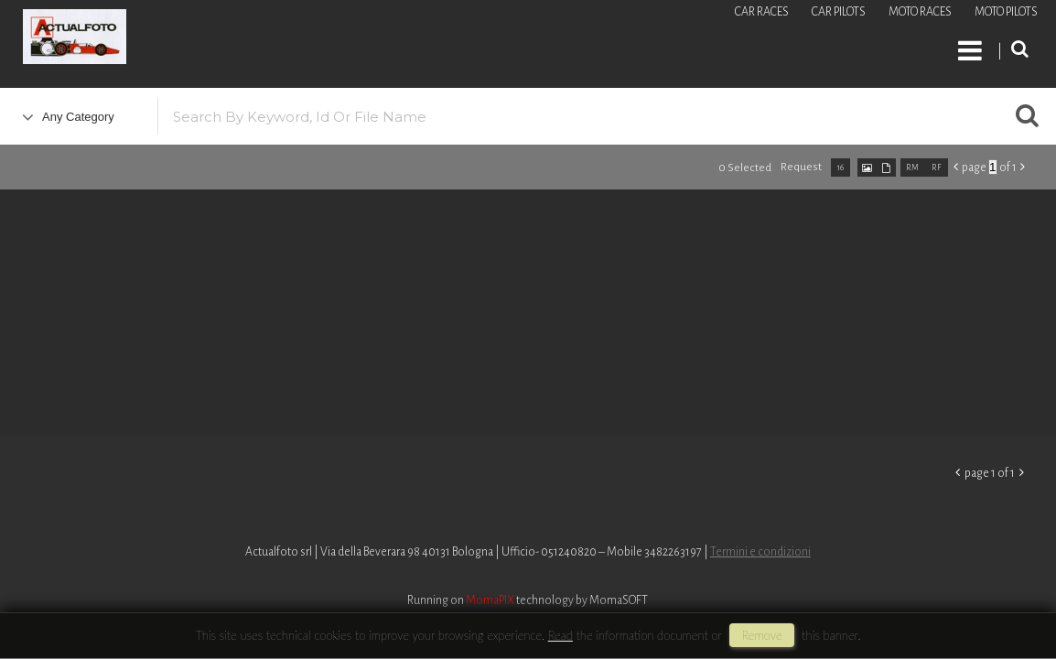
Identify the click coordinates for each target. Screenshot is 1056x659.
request (801, 167)
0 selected (744, 168)
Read (560, 635)
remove (761, 635)
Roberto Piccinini (219, 39)
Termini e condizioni (760, 552)
